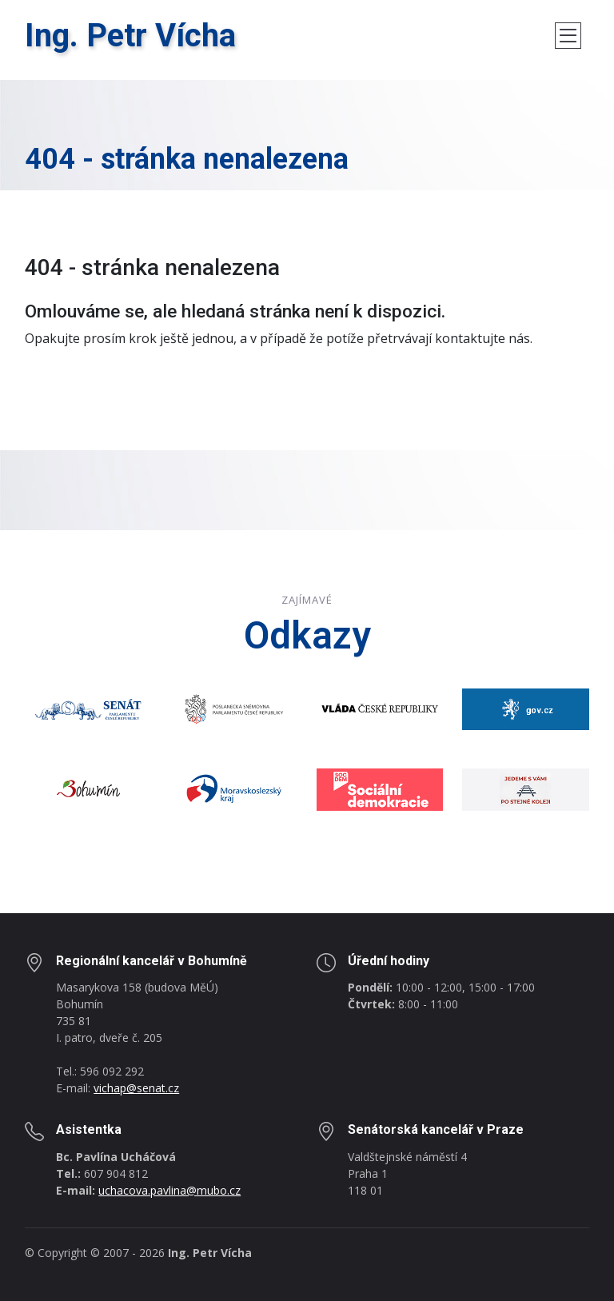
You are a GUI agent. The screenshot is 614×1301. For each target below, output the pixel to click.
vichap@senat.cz (136, 1087)
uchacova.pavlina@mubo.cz (169, 1190)
